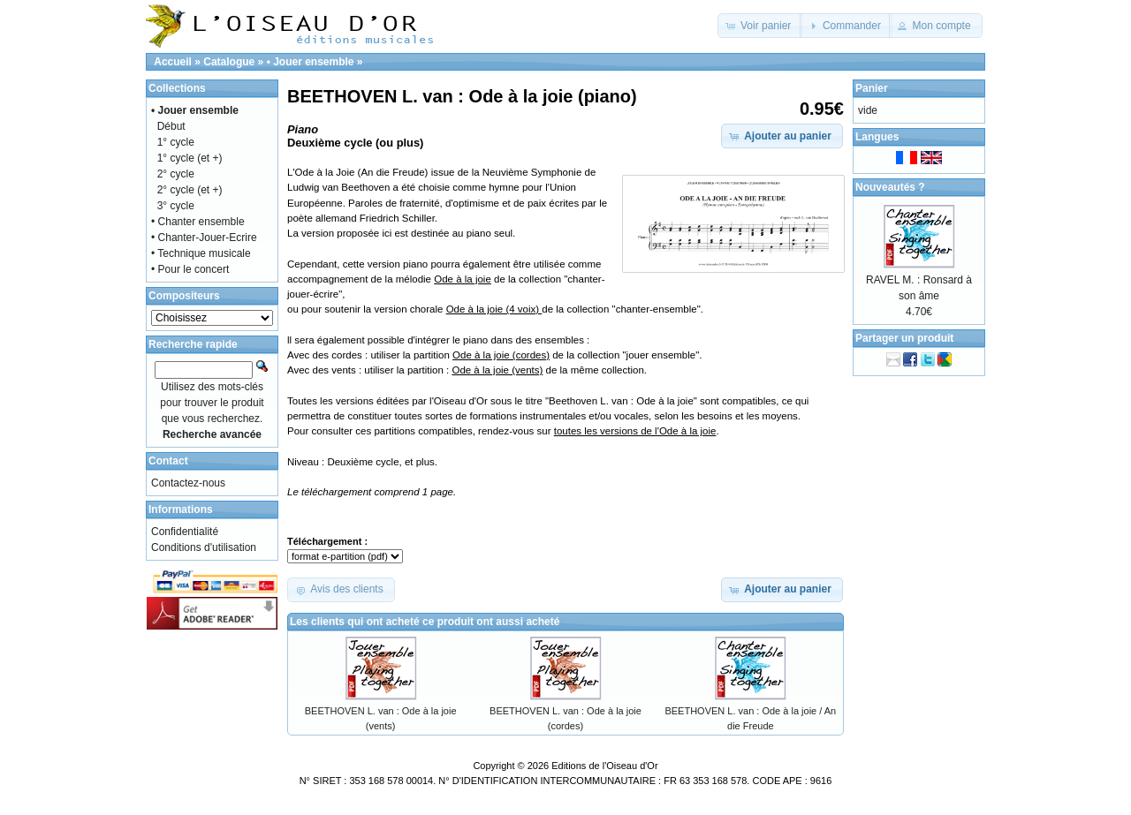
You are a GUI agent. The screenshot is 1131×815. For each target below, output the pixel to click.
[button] (760, 25)
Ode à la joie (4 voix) (494, 309)
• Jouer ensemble (310, 62)
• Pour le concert (190, 269)
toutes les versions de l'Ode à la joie (635, 431)
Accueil (173, 62)
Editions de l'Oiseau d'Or (604, 765)
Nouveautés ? (890, 187)
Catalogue (228, 62)
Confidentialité (184, 531)
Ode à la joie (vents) (497, 370)
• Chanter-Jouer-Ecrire (204, 237)
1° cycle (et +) (190, 158)
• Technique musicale (201, 253)
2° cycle (175, 174)
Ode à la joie (462, 279)
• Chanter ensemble (198, 221)
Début (171, 126)
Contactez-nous (188, 483)
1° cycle (175, 142)
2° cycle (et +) (190, 190)
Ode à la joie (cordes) (501, 355)
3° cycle (175, 206)
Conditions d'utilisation (203, 547)
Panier (871, 88)
